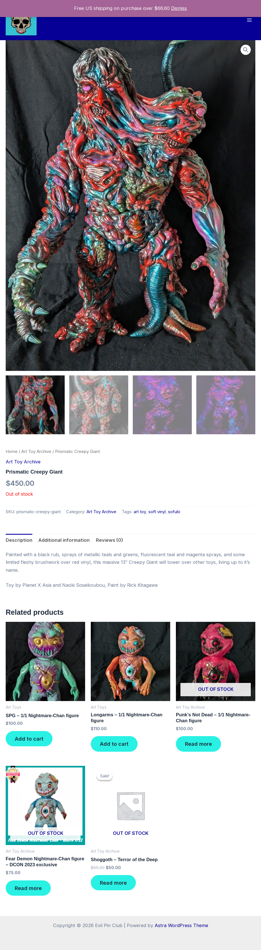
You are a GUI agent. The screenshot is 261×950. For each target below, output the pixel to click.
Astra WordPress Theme (181, 925)
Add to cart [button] (29, 740)
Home (12, 452)
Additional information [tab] (64, 541)
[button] (246, 50)
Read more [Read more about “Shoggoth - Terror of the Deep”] (113, 884)
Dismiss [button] (179, 8)
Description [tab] (19, 541)
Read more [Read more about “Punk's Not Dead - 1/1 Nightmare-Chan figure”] (198, 745)
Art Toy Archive (36, 452)
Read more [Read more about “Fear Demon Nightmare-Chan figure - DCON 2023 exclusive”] (28, 889)
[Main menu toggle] (249, 20)
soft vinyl (157, 513)
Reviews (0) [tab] (109, 541)
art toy (140, 513)
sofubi (174, 513)
